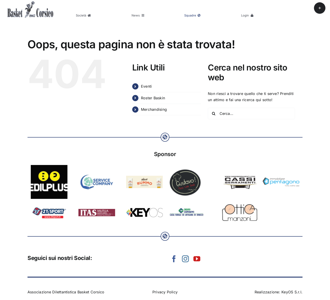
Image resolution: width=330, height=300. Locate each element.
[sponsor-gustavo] (44, 169)
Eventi (146, 86)
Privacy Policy (165, 292)
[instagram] (185, 258)
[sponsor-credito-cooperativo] (45, 209)
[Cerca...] (251, 113)
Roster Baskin (153, 98)
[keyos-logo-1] (286, 210)
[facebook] (173, 258)
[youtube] (196, 258)
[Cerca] (213, 113)
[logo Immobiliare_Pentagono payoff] (139, 179)
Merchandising (154, 109)
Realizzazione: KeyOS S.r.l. (278, 292)
